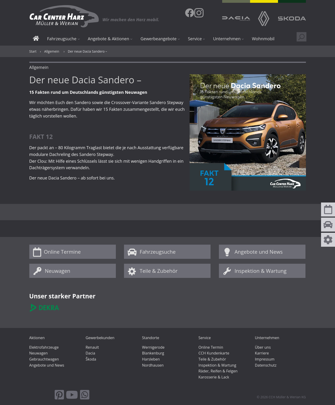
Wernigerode (153, 347)
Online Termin (210, 347)
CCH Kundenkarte (213, 353)
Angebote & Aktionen (108, 38)
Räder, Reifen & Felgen (218, 371)
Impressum (264, 359)
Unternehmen (227, 38)
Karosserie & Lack (213, 377)
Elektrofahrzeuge (44, 347)
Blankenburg (153, 353)
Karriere (262, 353)
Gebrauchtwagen (44, 359)
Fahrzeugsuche (61, 38)
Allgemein (51, 51)
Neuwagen (57, 270)
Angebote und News (258, 251)
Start (36, 39)
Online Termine (62, 251)
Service (195, 38)
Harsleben (151, 359)
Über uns (263, 347)
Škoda (91, 359)
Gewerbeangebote (159, 38)
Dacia (90, 353)
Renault (92, 347)
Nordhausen (153, 365)
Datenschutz (265, 365)
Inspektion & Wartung (260, 270)
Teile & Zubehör (159, 270)
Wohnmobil (263, 38)
